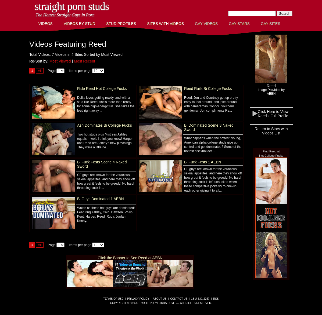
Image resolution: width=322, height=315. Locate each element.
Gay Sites (270, 23)
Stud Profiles (121, 23)
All (40, 71)
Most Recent (84, 61)
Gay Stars (239, 23)
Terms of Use (113, 298)
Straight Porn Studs (72, 6)
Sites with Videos (165, 23)
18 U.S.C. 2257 (200, 298)
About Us (160, 298)
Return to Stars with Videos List (271, 131)
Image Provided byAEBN (271, 92)
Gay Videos (206, 23)
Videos (45, 23)
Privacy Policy (138, 298)
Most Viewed (60, 61)
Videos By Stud (79, 23)
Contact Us (178, 298)
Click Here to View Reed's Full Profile (273, 113)
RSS (216, 298)
